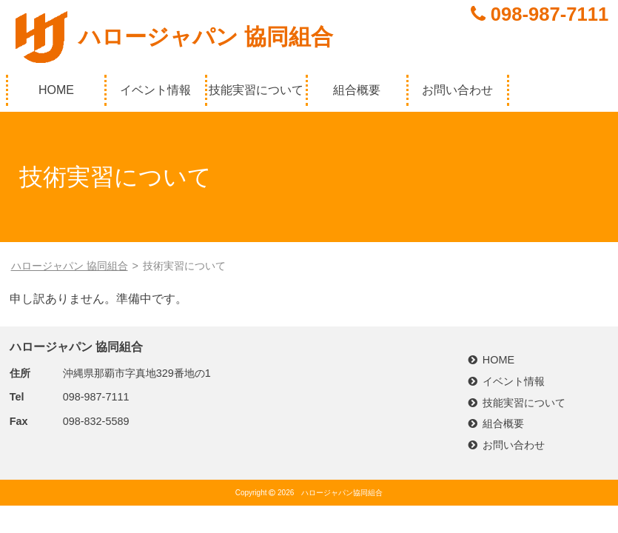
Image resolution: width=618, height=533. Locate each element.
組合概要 (356, 90)
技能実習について (256, 90)
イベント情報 (155, 90)
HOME (56, 90)
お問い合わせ (457, 90)
